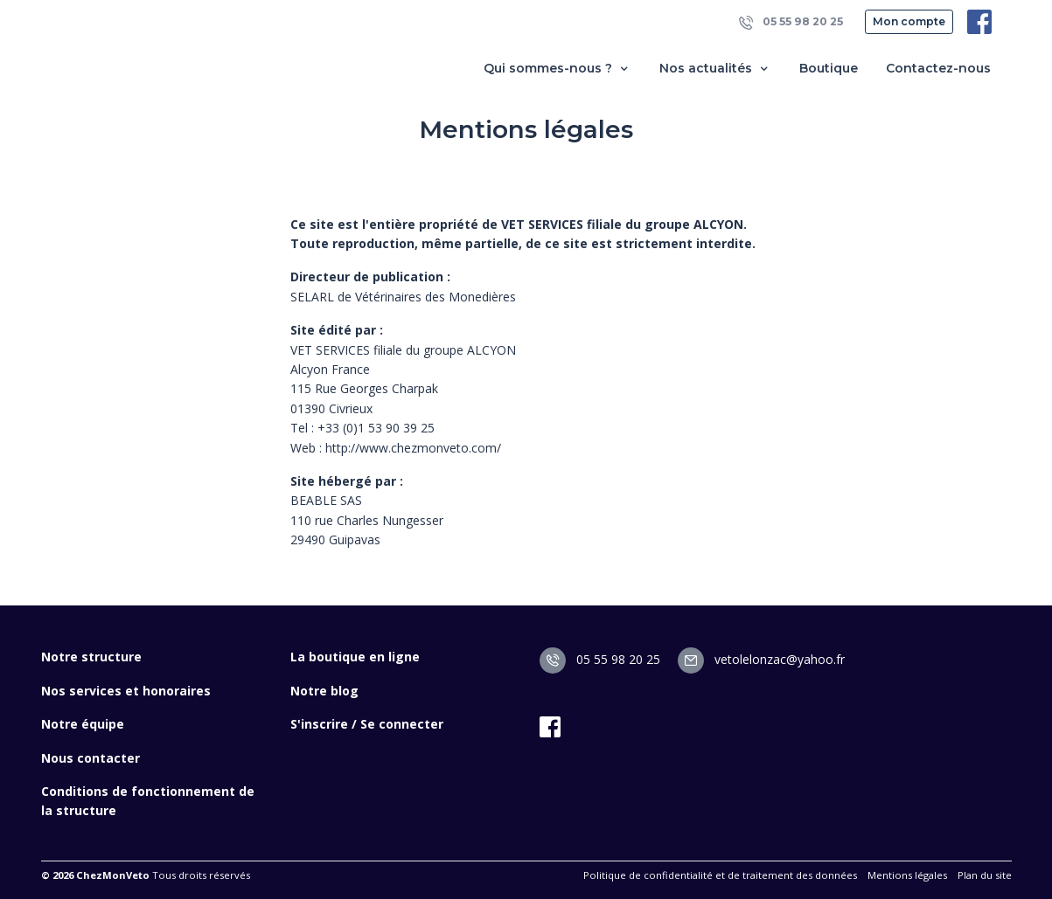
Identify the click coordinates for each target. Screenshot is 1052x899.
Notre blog (324, 690)
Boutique (828, 68)
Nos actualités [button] (715, 68)
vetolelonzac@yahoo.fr (761, 659)
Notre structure (91, 656)
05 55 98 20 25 (791, 22)
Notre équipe (82, 724)
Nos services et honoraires (126, 690)
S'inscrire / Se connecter (366, 724)
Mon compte (909, 21)
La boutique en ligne (355, 656)
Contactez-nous (938, 68)
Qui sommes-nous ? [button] (557, 68)
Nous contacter (90, 758)
